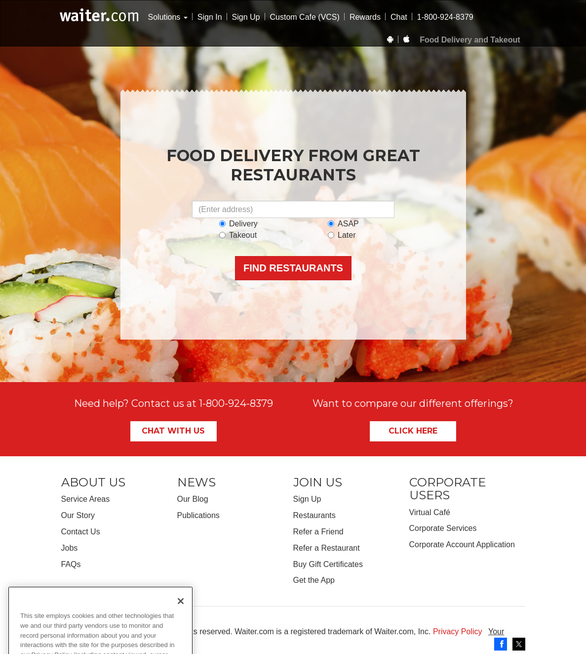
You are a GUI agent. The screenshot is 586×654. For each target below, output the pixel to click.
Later (341, 235)
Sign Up (246, 17)
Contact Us (80, 531)
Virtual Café (429, 512)
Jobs (69, 548)
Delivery (238, 223)
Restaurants (314, 515)
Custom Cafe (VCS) (305, 17)
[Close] (181, 627)
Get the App (314, 580)
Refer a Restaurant (326, 548)
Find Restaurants (293, 267)
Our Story (78, 515)
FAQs (71, 564)
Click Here (413, 431)
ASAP (343, 223)
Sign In (209, 17)
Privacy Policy (457, 631)
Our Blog (192, 499)
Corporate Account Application (462, 544)
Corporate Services (443, 528)
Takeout (238, 235)
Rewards (365, 17)
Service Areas (85, 499)
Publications (198, 515)
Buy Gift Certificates (328, 564)
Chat (399, 17)
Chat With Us (173, 431)
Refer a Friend (318, 531)
